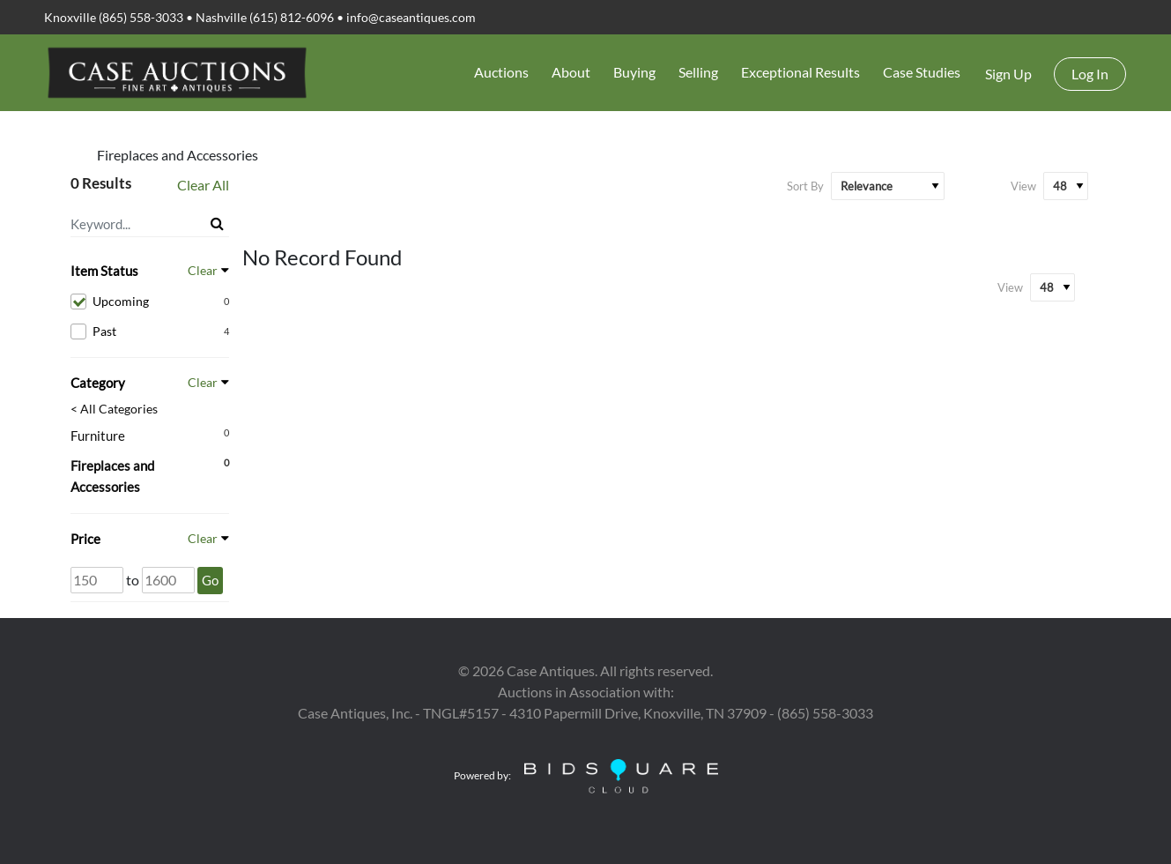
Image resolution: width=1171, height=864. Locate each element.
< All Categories (114, 409)
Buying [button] (634, 71)
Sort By (805, 186)
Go (210, 580)
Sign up (1008, 73)
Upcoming (149, 301)
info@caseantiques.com (411, 17)
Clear (203, 270)
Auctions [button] (501, 71)
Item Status (104, 271)
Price (85, 539)
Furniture (97, 435)
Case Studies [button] (921, 71)
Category (97, 383)
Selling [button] (698, 71)
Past (149, 331)
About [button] (571, 71)
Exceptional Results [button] (800, 71)
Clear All (203, 184)
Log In (1089, 73)
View (1023, 186)
